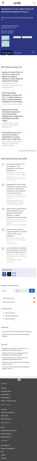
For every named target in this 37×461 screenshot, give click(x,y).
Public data (4, 416)
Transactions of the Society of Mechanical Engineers (17, 331)
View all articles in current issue (27, 151)
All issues (18, 53)
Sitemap (3, 458)
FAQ (2, 452)
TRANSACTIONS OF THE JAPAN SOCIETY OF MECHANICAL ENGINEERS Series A (15, 358)
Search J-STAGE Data (8, 401)
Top (19, 379)
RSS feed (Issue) (19, 298)
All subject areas (6, 391)
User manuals (5, 445)
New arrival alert (10, 319)
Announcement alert (11, 316)
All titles (3, 388)
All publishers (5, 394)
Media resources (6, 437)
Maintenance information (9, 430)
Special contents (6, 434)
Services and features (7, 412)
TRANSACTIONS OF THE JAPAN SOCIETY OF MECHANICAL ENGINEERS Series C (15, 349)
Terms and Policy (6, 419)
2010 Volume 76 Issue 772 (11, 67)
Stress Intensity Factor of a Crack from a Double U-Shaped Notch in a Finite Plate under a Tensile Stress (11, 135)
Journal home (6, 53)
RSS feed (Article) (19, 302)
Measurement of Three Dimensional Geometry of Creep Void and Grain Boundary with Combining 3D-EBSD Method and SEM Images (12, 115)
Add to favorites (10, 313)
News (2, 427)
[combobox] (7, 291)
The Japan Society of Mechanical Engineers (20, 17)
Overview (4, 409)
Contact (3, 455)
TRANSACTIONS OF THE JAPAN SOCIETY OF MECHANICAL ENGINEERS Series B (15, 354)
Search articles (5, 398)
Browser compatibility (8, 448)
